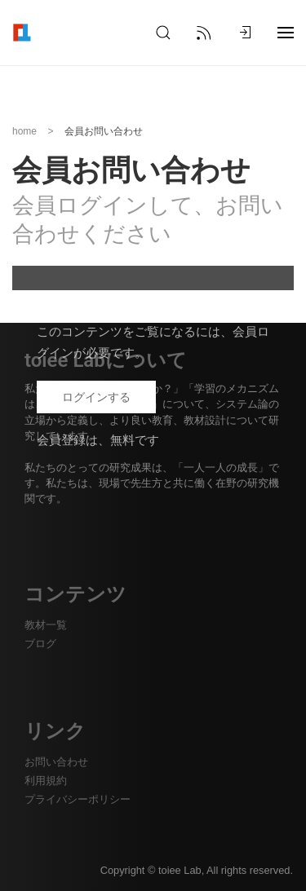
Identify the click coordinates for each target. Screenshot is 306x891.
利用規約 (45, 780)
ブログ (40, 643)
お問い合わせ (56, 762)
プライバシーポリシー (77, 799)
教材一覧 (45, 625)
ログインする (96, 397)
